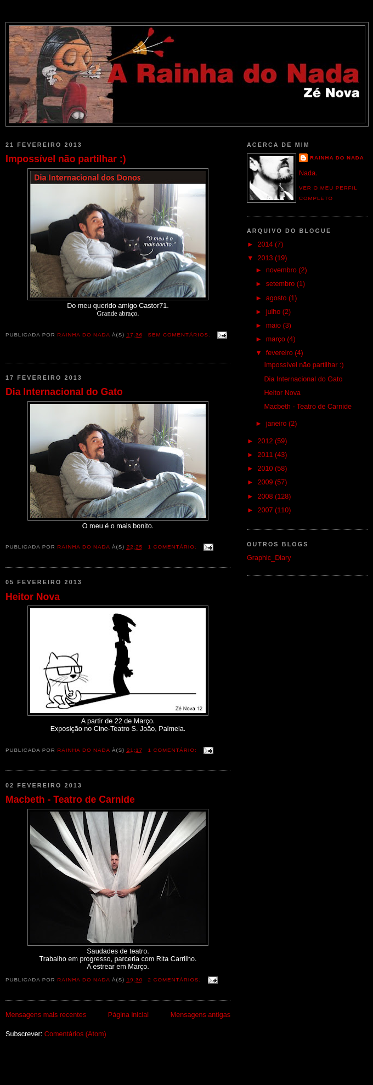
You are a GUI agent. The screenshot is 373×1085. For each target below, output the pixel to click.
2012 (266, 441)
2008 (266, 496)
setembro (281, 284)
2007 (266, 510)
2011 (266, 455)
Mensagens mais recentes (45, 1015)
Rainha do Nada (337, 158)
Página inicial (128, 1015)
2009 (266, 482)
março (276, 339)
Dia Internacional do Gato (64, 391)
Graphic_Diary (269, 558)
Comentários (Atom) (75, 1034)
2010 (266, 468)
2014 (266, 244)
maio (274, 325)
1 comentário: (173, 547)
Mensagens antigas (200, 1015)
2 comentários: (175, 979)
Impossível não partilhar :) (65, 158)
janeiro (277, 423)
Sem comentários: (180, 335)
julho (274, 312)
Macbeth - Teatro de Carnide (70, 799)
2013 (266, 258)
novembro (282, 270)
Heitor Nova (32, 596)
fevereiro (280, 353)
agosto (277, 298)
